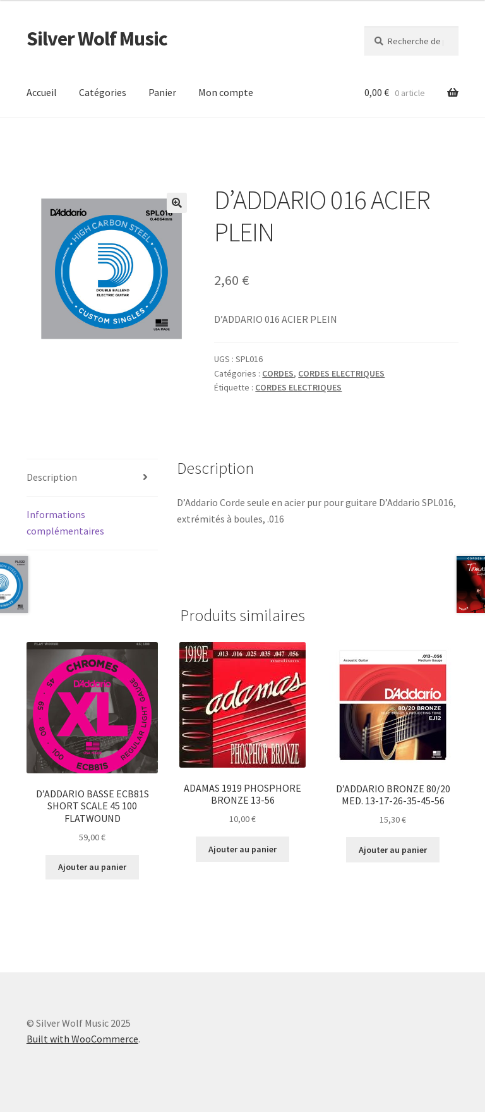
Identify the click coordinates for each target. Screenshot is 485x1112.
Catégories (102, 92)
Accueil (42, 92)
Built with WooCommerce (82, 1038)
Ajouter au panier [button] (92, 867)
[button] (177, 203)
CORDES (278, 373)
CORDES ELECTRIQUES (341, 373)
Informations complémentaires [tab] (65, 522)
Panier (162, 92)
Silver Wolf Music (97, 38)
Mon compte (225, 92)
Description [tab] (52, 477)
